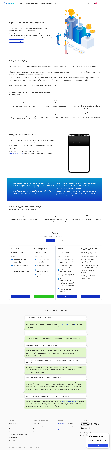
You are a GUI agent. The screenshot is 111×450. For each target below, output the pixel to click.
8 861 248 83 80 (60, 426)
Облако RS (27, 3)
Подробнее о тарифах (16, 41)
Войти (104, 3)
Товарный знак (13, 437)
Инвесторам (12, 440)
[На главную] (9, 3)
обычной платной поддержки (70, 401)
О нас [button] (55, 3)
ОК (98, 445)
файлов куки (99, 441)
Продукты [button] (20, 3)
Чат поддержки (79, 141)
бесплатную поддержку (64, 324)
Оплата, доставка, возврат (16, 431)
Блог (10, 429)
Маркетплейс (34, 3)
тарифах (17, 122)
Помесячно (50, 240)
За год (60, 240)
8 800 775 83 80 (86, 3)
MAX (75, 324)
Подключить (21, 296)
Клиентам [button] (42, 3)
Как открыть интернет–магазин (41, 426)
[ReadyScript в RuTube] (84, 435)
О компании (12, 423)
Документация (37, 429)
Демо (34, 431)
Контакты (11, 426)
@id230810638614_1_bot (16, 153)
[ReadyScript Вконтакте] (81, 435)
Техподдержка (37, 423)
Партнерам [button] (49, 3)
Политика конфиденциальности (18, 434)
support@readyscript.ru (62, 429)
